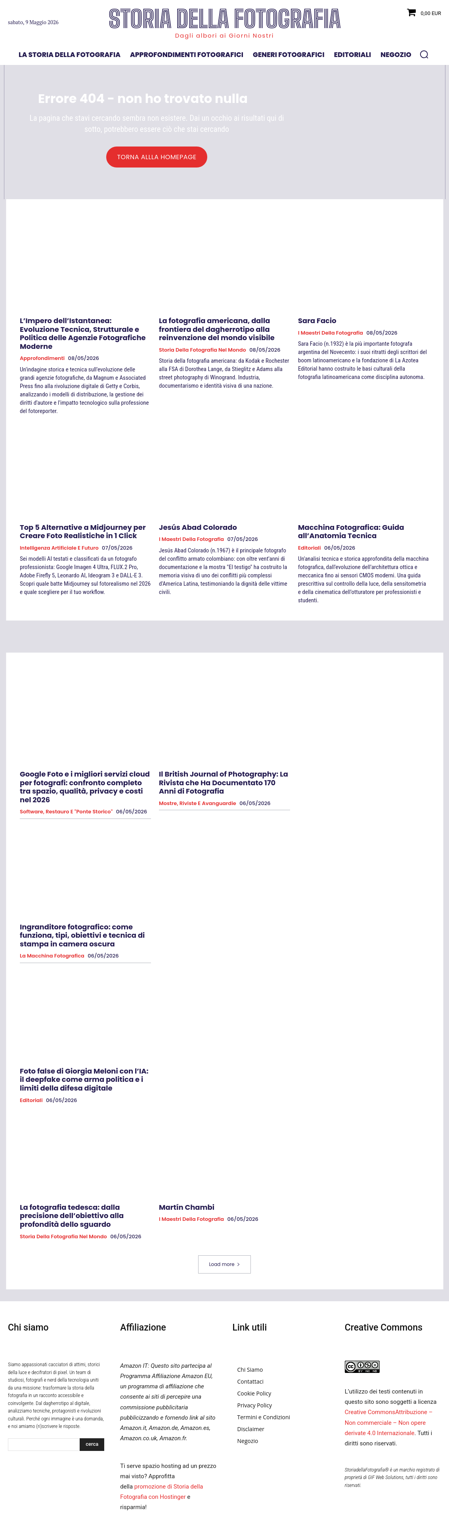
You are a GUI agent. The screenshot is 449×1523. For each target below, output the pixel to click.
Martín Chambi (182, 1172)
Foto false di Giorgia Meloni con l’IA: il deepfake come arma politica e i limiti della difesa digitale (77, 1047)
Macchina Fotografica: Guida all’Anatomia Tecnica (363, 519)
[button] (424, 54)
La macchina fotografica (52, 926)
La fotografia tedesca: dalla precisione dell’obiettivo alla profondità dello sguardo (85, 1175)
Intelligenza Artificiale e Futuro (59, 535)
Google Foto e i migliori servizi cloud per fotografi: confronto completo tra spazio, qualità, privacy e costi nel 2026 (81, 767)
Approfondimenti (42, 348)
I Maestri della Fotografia (330, 334)
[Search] (92, 1398)
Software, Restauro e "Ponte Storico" (66, 786)
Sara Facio (314, 322)
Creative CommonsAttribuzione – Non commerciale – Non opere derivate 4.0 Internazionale (389, 1377)
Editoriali (309, 535)
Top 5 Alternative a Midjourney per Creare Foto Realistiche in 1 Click (83, 519)
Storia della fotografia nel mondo (202, 348)
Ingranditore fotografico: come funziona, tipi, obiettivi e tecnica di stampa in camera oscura (81, 907)
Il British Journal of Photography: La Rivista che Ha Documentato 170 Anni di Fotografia (224, 763)
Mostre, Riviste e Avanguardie (197, 779)
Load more (224, 1218)
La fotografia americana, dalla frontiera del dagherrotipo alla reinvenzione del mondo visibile (219, 329)
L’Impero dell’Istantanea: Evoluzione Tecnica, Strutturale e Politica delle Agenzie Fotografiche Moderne (75, 329)
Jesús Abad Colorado (191, 516)
